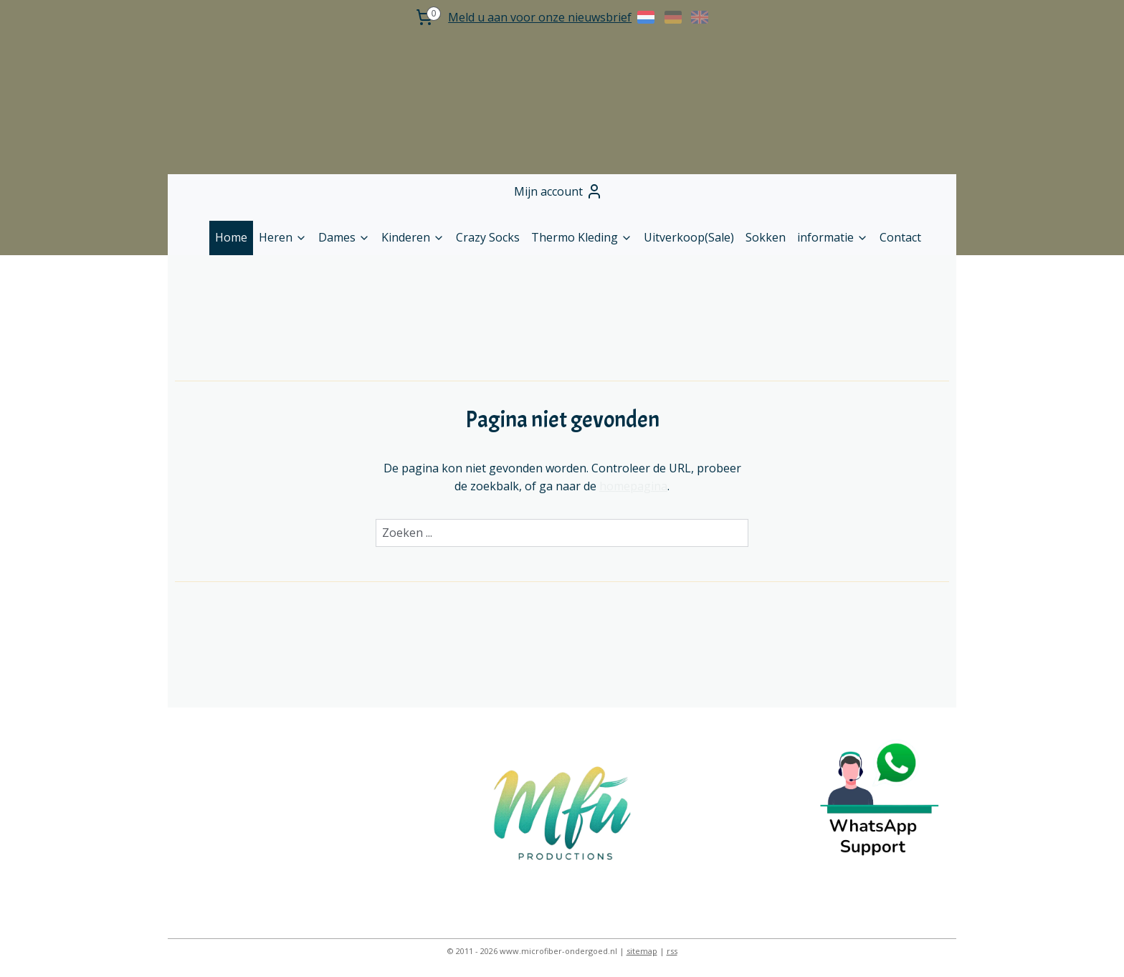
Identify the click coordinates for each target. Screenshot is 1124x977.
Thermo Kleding (581, 237)
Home (231, 237)
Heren (283, 237)
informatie (832, 237)
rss (672, 950)
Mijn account (558, 191)
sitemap (642, 950)
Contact (900, 237)
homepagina (633, 486)
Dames (344, 237)
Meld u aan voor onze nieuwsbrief (540, 17)
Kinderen (412, 237)
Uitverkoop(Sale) (689, 237)
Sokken (766, 237)
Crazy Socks (488, 237)
